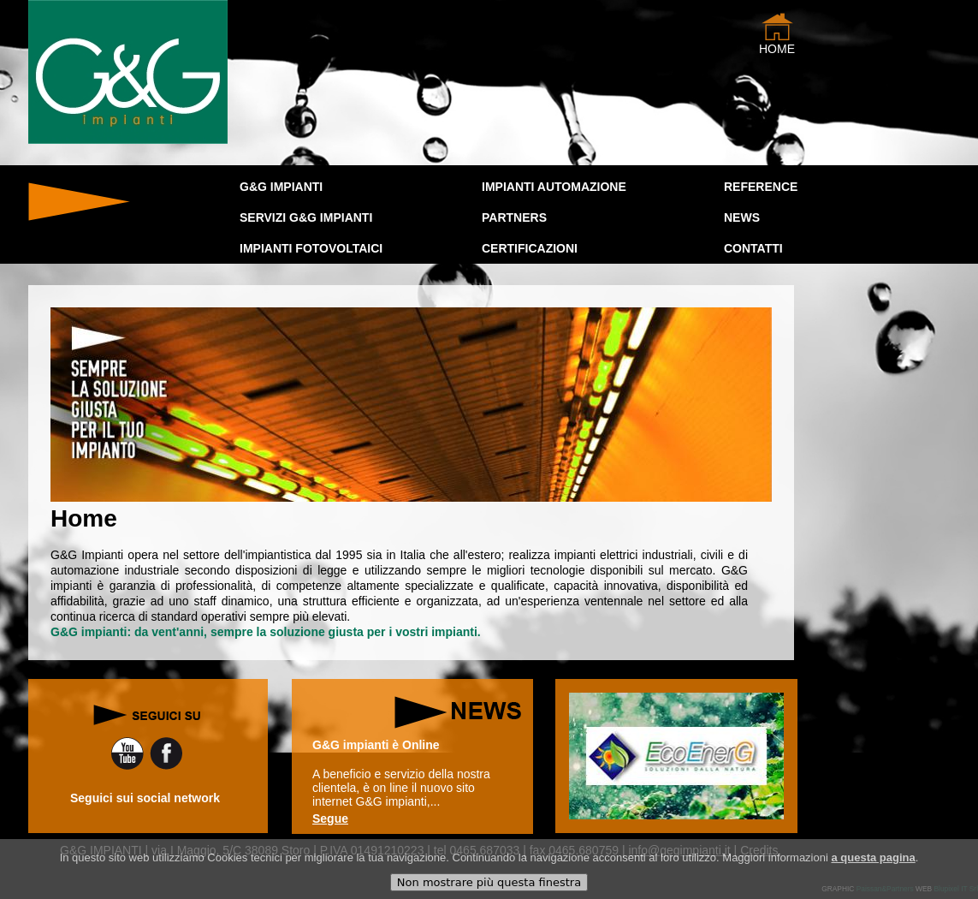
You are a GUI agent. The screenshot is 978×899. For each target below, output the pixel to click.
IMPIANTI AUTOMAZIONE (554, 186)
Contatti (753, 248)
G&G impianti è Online (376, 745)
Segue (330, 818)
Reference (760, 186)
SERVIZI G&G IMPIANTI (306, 217)
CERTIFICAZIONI (530, 248)
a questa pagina (873, 863)
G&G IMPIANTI (281, 186)
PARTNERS (514, 217)
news (742, 217)
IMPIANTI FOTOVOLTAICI (311, 248)
